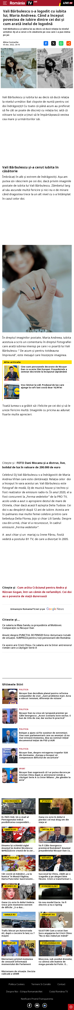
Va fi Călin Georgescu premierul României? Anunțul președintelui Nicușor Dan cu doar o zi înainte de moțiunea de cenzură (55, 848)
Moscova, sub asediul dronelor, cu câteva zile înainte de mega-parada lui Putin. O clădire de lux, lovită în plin (55, 961)
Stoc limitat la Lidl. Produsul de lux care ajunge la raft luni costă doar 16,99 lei (42, 386)
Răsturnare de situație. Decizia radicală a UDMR (18, 972)
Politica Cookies (17, 984)
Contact (61, 984)
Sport (22, 768)
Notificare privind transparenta (37, 998)
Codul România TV (58, 991)
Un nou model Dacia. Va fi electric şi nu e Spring (52, 903)
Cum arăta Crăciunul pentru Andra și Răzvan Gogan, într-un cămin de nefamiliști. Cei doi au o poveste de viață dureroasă (37, 592)
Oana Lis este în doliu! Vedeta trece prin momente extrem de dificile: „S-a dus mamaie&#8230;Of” (18, 905)
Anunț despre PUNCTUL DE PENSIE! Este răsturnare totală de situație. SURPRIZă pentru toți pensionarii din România (36, 636)
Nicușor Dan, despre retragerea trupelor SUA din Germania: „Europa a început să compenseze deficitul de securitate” (43, 755)
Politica (23, 689)
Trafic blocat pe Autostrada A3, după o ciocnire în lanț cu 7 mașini (18, 933)
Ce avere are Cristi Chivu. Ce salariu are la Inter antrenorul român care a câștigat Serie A (37, 646)
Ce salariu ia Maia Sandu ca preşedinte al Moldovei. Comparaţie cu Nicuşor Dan (32, 626)
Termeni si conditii (41, 984)
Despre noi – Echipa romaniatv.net (24, 991)
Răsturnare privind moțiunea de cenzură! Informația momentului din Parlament (17, 961)
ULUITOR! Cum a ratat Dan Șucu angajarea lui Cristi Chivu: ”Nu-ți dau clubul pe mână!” (55, 933)
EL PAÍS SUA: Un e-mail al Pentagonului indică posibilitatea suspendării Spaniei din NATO (15, 819)
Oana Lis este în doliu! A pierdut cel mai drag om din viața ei (54, 819)
